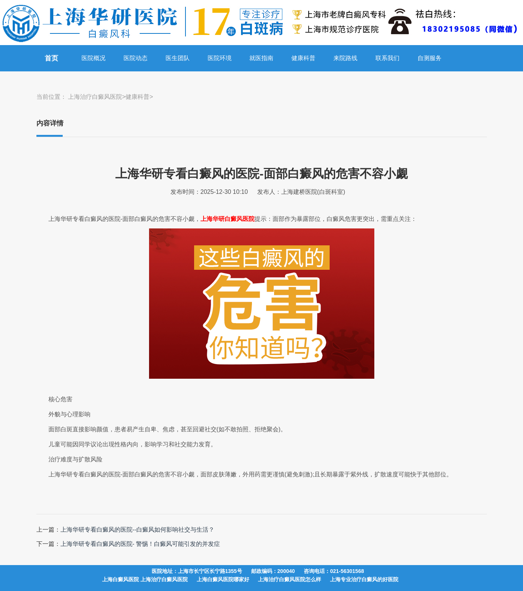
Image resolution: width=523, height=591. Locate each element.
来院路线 (345, 58)
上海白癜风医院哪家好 (223, 579)
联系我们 (387, 58)
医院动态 (136, 58)
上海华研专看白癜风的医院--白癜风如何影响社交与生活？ (137, 529)
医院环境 (220, 58)
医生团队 (178, 58)
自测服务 (429, 58)
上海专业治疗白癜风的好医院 (364, 579)
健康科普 (303, 58)
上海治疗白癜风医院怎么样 (289, 579)
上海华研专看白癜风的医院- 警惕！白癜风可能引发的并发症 (140, 544)
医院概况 (93, 58)
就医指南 (261, 58)
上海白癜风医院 (121, 579)
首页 (51, 58)
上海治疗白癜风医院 (95, 97)
